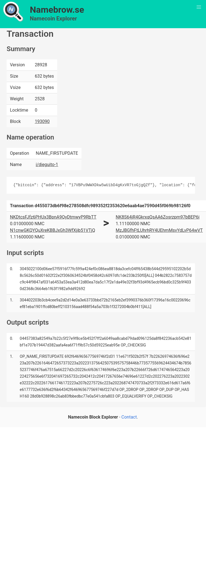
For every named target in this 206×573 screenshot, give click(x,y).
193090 (42, 121)
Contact (129, 417)
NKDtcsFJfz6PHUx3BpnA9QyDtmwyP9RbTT (53, 217)
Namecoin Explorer (53, 18)
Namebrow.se (57, 9)
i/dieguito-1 (47, 164)
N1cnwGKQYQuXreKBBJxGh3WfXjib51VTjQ (52, 230)
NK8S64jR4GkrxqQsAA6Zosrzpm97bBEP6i (157, 217)
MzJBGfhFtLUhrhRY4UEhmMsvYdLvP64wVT (159, 230)
